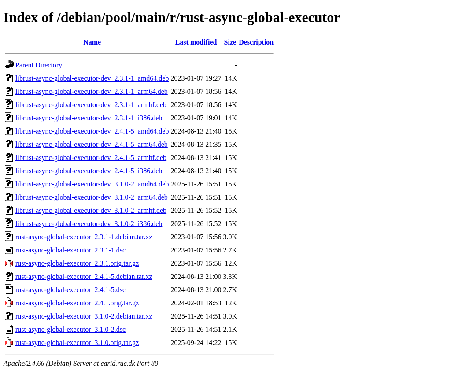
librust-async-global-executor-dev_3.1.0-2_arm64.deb (91, 197)
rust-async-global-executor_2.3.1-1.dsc (70, 250)
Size (230, 42)
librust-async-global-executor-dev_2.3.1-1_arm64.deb (91, 91)
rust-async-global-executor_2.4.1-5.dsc (70, 289)
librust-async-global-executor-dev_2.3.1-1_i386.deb (88, 118)
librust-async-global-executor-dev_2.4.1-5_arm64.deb (91, 144)
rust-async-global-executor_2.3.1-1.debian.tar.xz (83, 237)
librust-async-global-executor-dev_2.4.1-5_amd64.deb (92, 131)
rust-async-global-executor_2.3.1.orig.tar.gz (77, 263)
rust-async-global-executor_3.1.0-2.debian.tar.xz (83, 316)
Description (256, 42)
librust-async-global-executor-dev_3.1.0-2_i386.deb (88, 223)
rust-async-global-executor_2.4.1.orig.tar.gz (77, 303)
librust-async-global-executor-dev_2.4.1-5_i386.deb (88, 170)
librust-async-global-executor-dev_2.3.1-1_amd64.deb (92, 78)
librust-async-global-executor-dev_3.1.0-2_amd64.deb (92, 184)
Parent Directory (38, 65)
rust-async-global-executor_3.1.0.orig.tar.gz (77, 342)
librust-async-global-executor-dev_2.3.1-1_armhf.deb (90, 104)
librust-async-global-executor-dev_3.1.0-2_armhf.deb (90, 210)
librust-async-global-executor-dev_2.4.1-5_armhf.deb (90, 157)
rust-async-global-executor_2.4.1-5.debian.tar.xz (83, 276)
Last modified (196, 42)
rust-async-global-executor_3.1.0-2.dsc (70, 329)
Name (92, 42)
